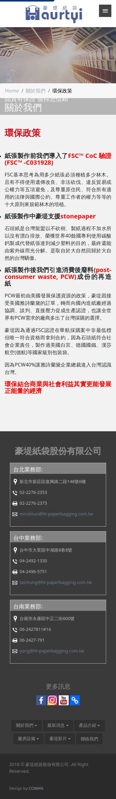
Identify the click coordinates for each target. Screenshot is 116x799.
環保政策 (62, 90)
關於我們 (35, 90)
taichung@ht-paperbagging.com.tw (55, 582)
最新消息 (56, 725)
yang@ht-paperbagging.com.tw (51, 651)
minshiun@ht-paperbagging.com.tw (56, 514)
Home (12, 90)
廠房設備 (26, 738)
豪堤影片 (58, 738)
